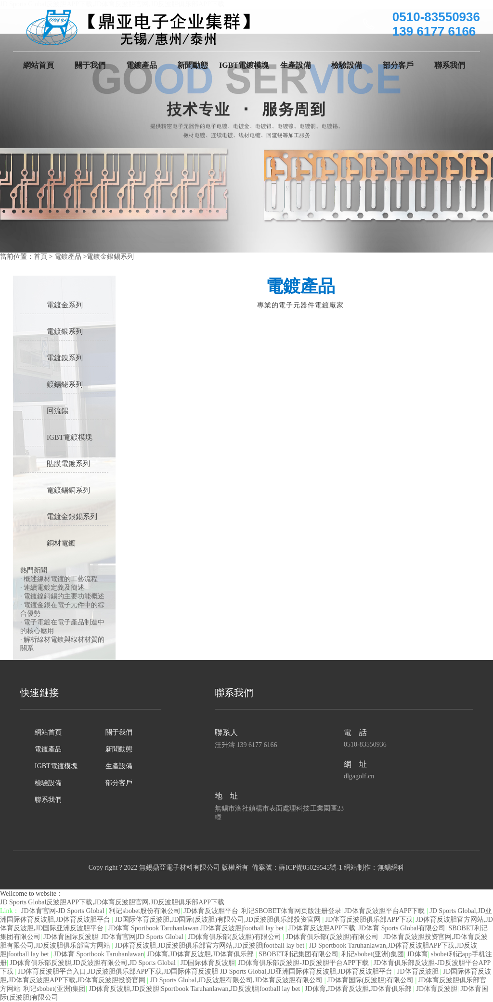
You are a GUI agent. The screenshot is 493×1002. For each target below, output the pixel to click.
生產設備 (295, 65)
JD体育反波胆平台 (210, 910)
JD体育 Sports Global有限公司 (402, 928)
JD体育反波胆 (418, 971)
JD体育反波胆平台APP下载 (385, 910)
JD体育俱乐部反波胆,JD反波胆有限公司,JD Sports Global (93, 962)
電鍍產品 (141, 65)
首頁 (40, 256)
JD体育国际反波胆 (70, 936)
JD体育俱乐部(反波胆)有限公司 (235, 936)
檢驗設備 (346, 65)
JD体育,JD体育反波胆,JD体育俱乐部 (201, 954)
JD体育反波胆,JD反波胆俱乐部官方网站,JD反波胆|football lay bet (210, 945)
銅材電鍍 (61, 543)
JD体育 (417, 954)
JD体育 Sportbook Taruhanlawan (98, 954)
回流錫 (57, 411)
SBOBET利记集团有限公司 (298, 954)
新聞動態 (192, 65)
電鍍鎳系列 (65, 358)
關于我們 (90, 65)
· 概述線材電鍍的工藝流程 (59, 579)
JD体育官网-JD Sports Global (63, 910)
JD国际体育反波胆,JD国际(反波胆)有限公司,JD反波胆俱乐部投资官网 (219, 919)
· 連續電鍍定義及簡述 (52, 587)
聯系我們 (449, 65)
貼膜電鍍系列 (68, 464)
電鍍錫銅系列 (68, 490)
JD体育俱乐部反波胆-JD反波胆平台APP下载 (304, 962)
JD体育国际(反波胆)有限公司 (371, 980)
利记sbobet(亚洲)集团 (372, 954)
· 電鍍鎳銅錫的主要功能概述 (62, 596)
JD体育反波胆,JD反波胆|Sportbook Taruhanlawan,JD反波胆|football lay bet (195, 988)
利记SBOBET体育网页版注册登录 (291, 910)
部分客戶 (398, 65)
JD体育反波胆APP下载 (321, 928)
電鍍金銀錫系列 (110, 256)
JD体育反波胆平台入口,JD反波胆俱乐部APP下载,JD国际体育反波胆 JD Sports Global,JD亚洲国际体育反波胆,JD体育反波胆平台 (206, 971)
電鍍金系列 (65, 305)
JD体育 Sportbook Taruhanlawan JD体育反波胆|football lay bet (196, 928)
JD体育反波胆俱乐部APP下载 (369, 919)
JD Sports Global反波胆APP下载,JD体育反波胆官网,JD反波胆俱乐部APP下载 (112, 902)
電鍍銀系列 (65, 331)
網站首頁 (38, 65)
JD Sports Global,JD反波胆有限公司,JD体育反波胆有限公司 (237, 980)
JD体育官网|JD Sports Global (143, 936)
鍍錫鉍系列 (65, 384)
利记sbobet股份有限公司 (145, 910)
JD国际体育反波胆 (208, 962)
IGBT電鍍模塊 (244, 65)
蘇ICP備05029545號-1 (310, 867)
